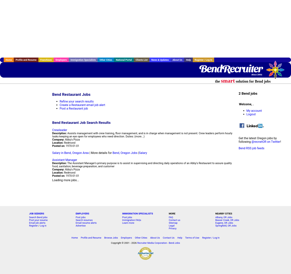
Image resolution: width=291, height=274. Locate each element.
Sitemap (173, 222)
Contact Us (168, 237)
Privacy (172, 228)
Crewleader (59, 130)
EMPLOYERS (82, 213)
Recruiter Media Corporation (152, 243)
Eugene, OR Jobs (224, 222)
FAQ (171, 217)
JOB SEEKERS (36, 213)
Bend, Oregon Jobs (124, 153)
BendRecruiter (230, 68)
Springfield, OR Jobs (225, 225)
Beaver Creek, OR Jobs (227, 220)
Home (9, 59)
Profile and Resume (26, 59)
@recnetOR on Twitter (265, 141)
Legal (171, 225)
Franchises (46, 59)
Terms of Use (192, 237)
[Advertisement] (145, 29)
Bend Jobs (174, 243)
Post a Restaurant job (74, 108)
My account (254, 110)
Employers (61, 59)
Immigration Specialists (83, 59)
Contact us (174, 220)
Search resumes (84, 220)
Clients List (142, 59)
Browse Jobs (111, 237)
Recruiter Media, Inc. (277, 72)
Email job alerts (37, 222)
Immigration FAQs (131, 220)
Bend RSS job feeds (251, 148)
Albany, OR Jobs (223, 217)
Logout (251, 114)
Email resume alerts (86, 222)
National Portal (124, 59)
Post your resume (38, 220)
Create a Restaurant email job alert (82, 105)
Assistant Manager (64, 160)
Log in (43, 225)
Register (33, 225)
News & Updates (160, 59)
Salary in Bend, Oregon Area (70, 153)
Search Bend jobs (38, 217)
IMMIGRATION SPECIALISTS (137, 213)
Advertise (81, 225)
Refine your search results (77, 101)
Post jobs (81, 217)
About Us (177, 59)
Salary (143, 153)
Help (188, 59)
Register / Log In (203, 59)
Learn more (128, 222)
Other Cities (105, 59)
